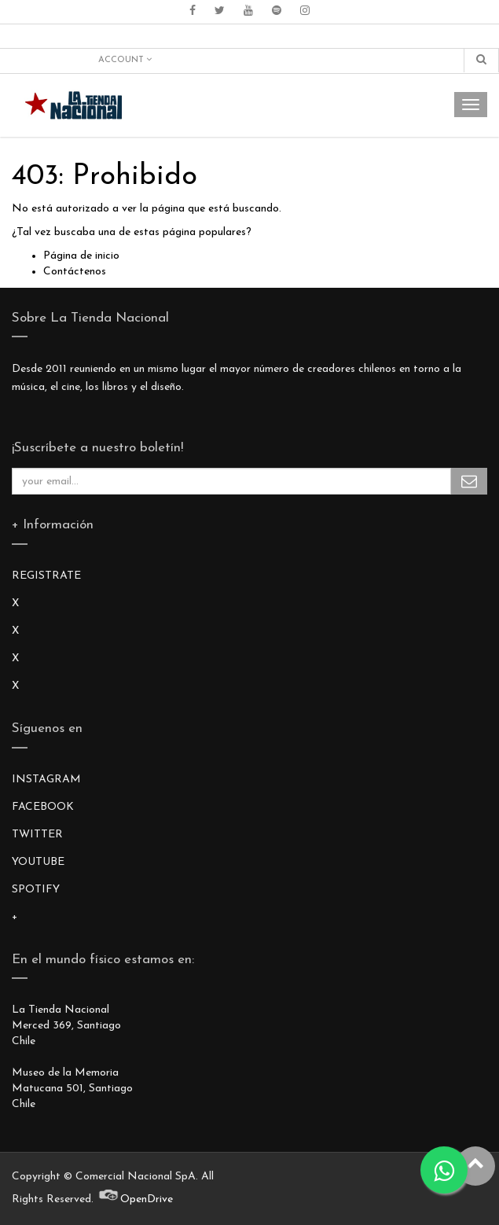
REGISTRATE (46, 576)
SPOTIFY (36, 890)
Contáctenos (74, 272)
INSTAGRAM (46, 779)
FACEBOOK (43, 807)
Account (125, 59)
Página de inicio (81, 256)
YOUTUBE (38, 862)
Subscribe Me (469, 481)
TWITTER (37, 835)
